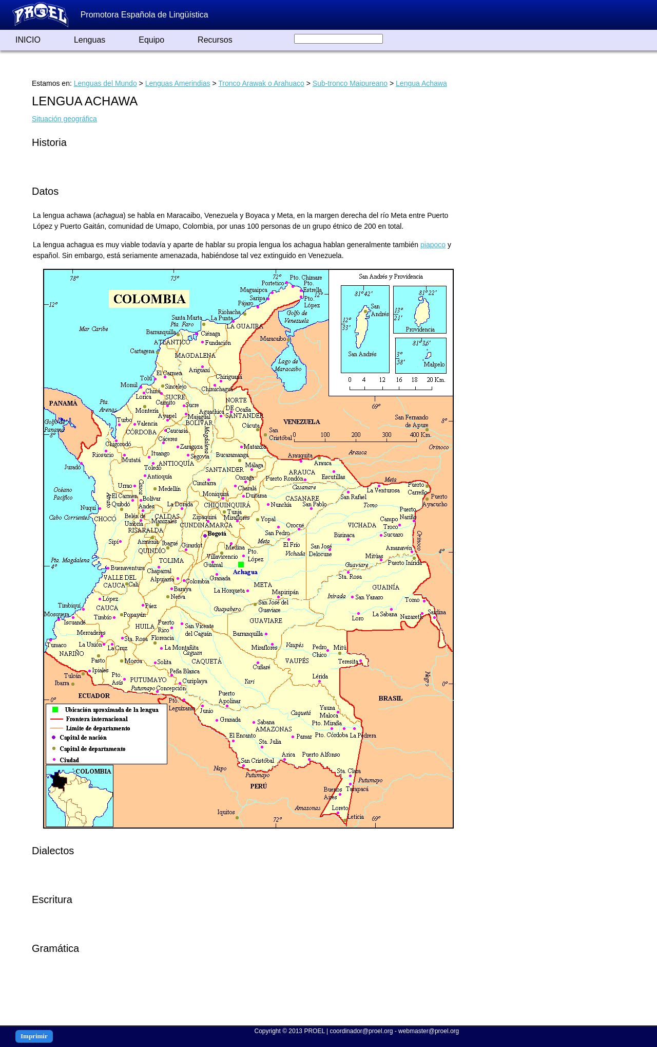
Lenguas (89, 39)
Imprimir (34, 1036)
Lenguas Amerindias (177, 83)
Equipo (151, 39)
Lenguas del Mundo (105, 83)
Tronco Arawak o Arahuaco (261, 83)
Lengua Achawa (421, 83)
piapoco (433, 245)
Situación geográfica (64, 119)
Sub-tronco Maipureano (350, 83)
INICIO (28, 39)
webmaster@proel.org (428, 1031)
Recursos (215, 39)
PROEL (314, 1031)
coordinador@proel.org (361, 1031)
